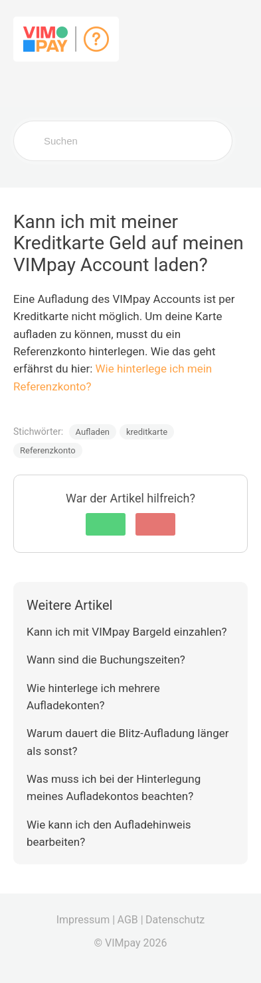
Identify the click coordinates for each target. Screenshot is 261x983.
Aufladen (93, 432)
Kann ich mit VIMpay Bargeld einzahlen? (127, 631)
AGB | (130, 919)
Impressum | (85, 919)
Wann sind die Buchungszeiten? (106, 659)
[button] (106, 524)
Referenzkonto (48, 450)
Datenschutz (175, 919)
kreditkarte (146, 432)
